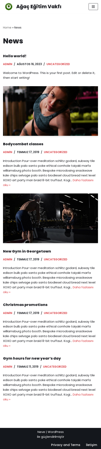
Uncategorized (58, 64)
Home (7, 28)
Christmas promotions (25, 304)
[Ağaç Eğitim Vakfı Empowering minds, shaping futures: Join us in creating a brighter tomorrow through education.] (32, 6)
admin (7, 64)
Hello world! (14, 55)
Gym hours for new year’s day (32, 358)
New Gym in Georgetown (27, 251)
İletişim (91, 445)
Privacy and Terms (65, 445)
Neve (41, 432)
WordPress (56, 432)
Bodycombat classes (23, 143)
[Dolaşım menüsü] (93, 6)
